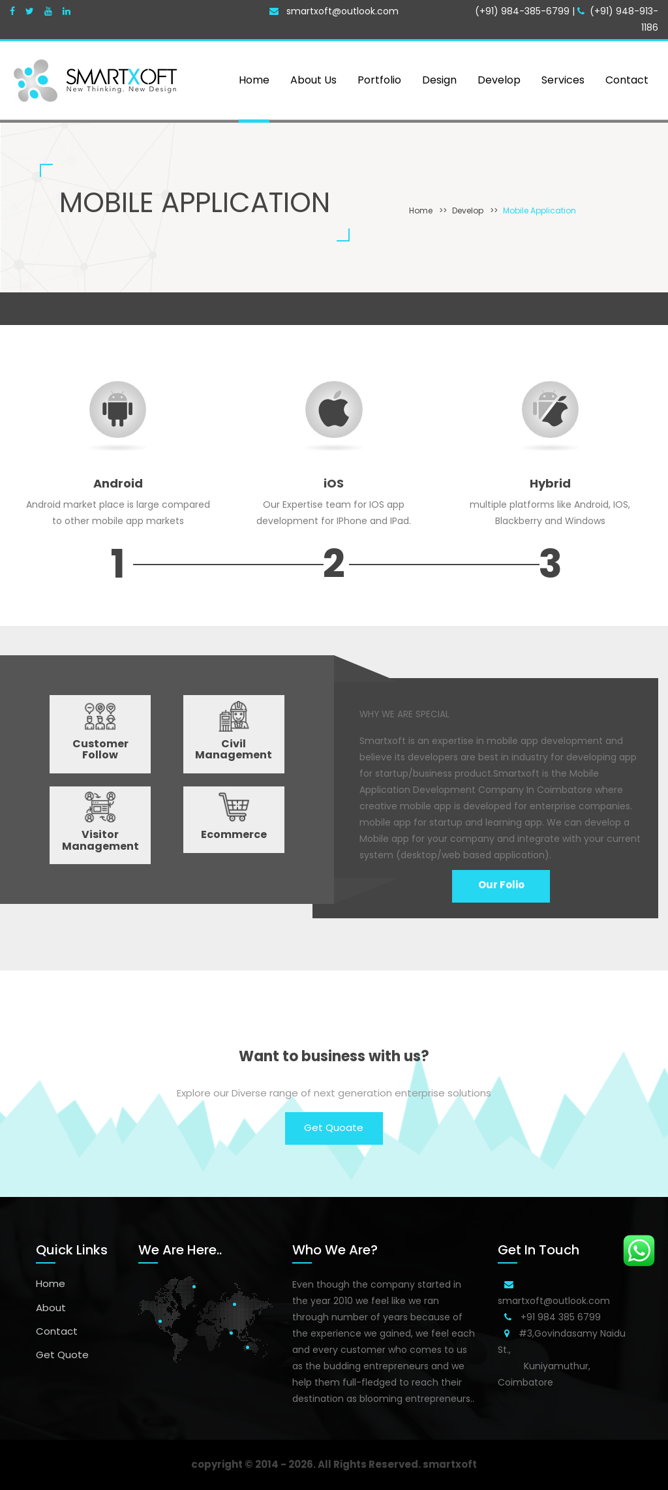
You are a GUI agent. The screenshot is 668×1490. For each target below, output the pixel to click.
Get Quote (62, 1354)
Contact (57, 1331)
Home (421, 210)
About (51, 1307)
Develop (467, 210)
